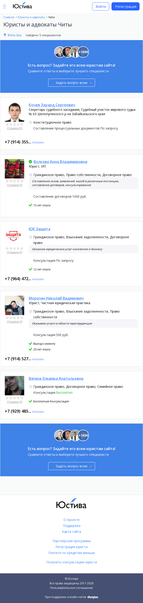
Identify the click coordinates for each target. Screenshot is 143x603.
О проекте (72, 520)
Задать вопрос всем (74, 82)
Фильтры (14, 35)
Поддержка (71, 525)
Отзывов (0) (14, 128)
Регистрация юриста (71, 547)
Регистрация (125, 6)
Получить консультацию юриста (71, 562)
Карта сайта (71, 531)
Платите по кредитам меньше (71, 553)
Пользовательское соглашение (71, 588)
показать (38, 142)
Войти (101, 6)
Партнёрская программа (72, 541)
